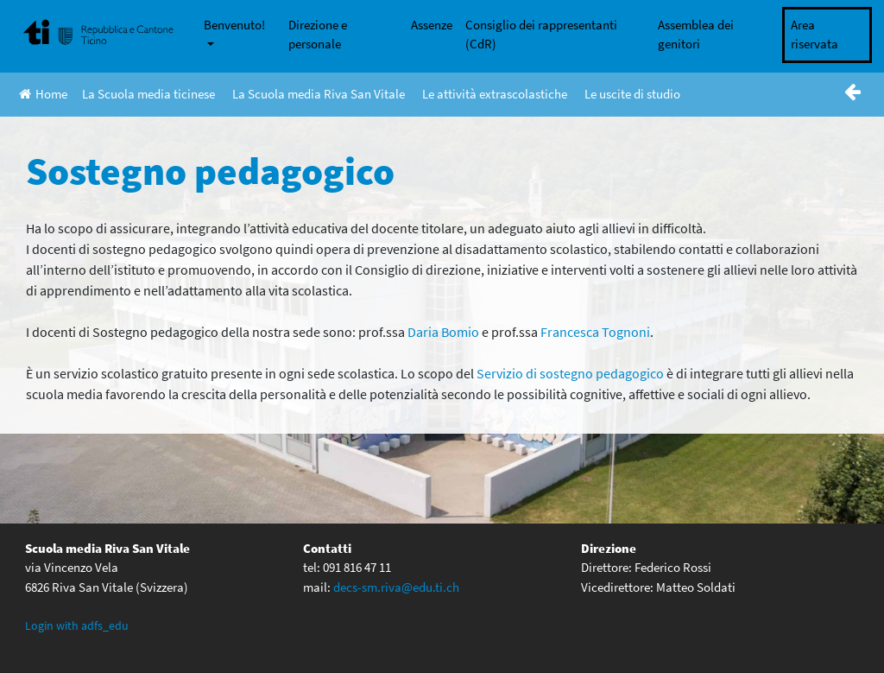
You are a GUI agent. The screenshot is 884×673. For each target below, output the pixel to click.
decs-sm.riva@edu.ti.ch (396, 587)
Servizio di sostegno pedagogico (570, 373)
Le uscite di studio (632, 94)
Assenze (431, 24)
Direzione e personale (317, 34)
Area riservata (814, 34)
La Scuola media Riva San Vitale (318, 94)
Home (43, 94)
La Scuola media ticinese (148, 94)
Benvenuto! (234, 24)
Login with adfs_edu (77, 625)
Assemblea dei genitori (696, 34)
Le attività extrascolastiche (494, 94)
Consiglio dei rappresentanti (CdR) (541, 34)
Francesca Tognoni (595, 331)
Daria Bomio (443, 331)
